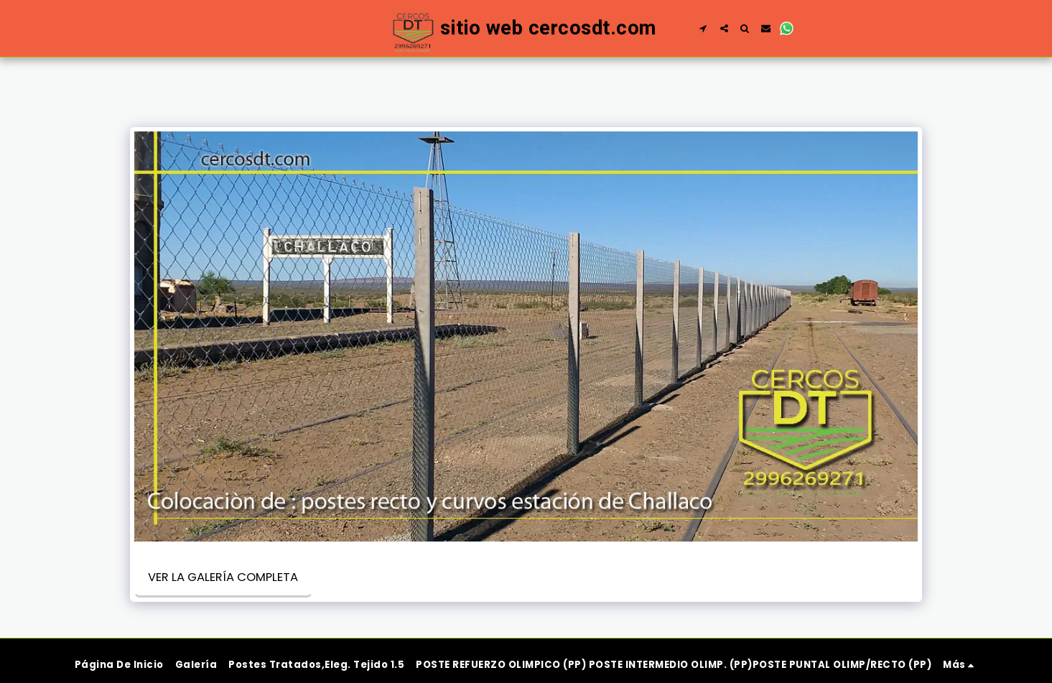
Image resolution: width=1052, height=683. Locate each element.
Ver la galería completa (223, 577)
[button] (703, 28)
